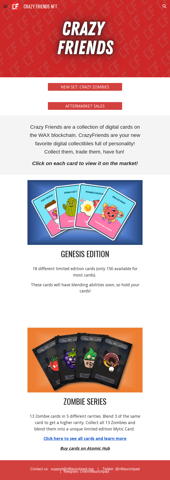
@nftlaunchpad (127, 469)
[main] (85, 145)
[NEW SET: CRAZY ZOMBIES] (85, 86)
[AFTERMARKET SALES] (85, 106)
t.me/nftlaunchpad (94, 471)
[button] (5, 6)
